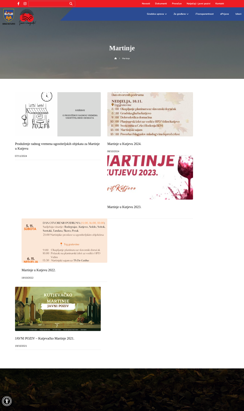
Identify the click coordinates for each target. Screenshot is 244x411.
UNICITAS (165, 404)
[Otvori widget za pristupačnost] (7, 401)
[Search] (71, 3)
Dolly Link (151, 404)
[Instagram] (25, 3)
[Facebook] (18, 3)
